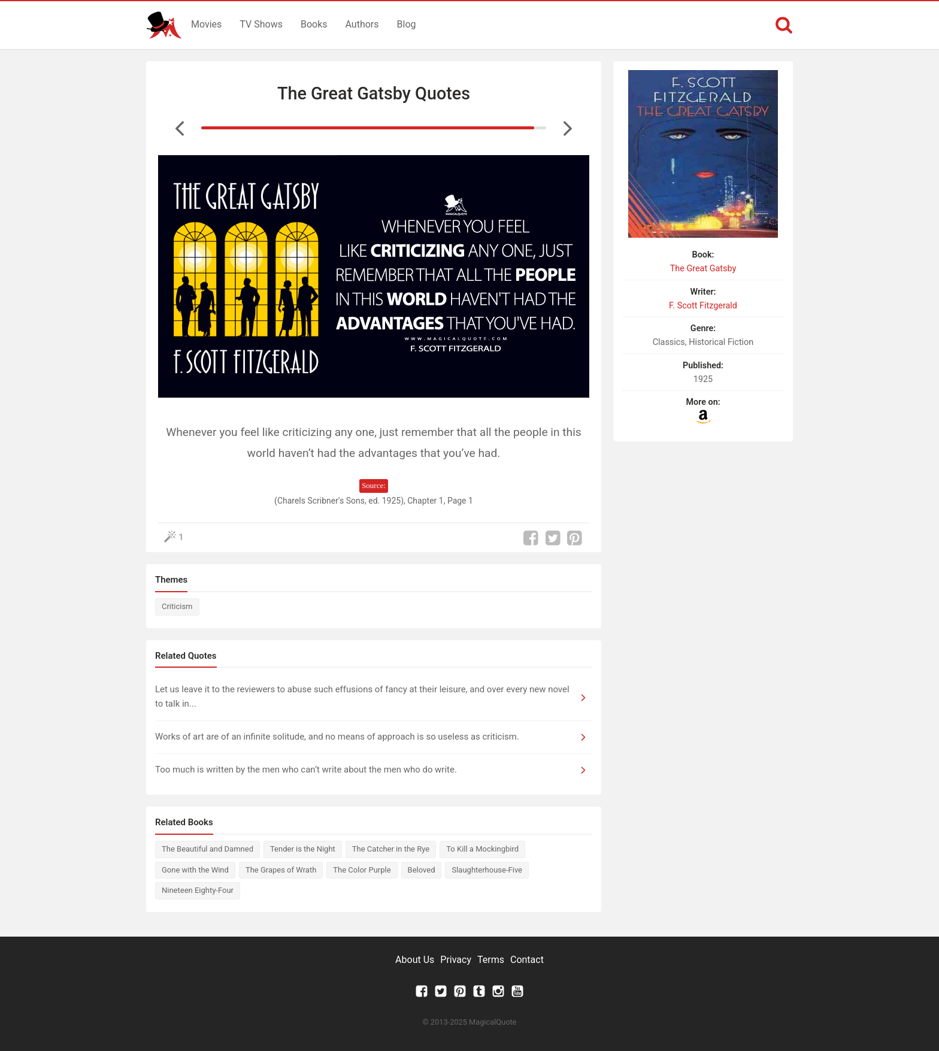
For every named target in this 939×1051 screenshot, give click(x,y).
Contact (527, 959)
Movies (206, 24)
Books (314, 24)
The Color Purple (361, 869)
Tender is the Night (302, 848)
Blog (406, 24)
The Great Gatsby (703, 268)
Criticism (177, 606)
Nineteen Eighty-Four (198, 890)
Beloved (421, 869)
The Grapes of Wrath (281, 869)
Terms (490, 959)
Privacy (455, 959)
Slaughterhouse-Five (487, 869)
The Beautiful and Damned (207, 848)
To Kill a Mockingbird (482, 848)
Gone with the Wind (195, 869)
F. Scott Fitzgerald (703, 306)
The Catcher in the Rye (390, 848)
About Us (414, 959)
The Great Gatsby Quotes (373, 93)
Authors (362, 24)
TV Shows (261, 24)
